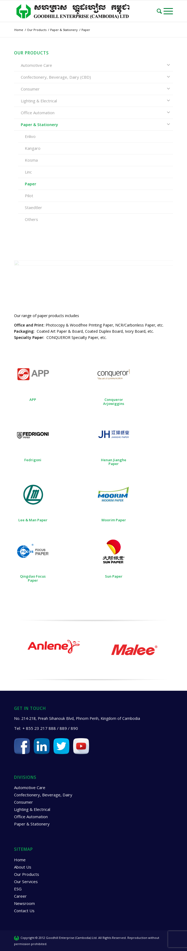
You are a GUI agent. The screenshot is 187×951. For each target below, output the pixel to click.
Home (20, 859)
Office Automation (38, 112)
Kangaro (32, 148)
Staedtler (33, 207)
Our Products (26, 874)
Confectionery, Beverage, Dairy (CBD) (56, 77)
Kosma (31, 160)
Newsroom (24, 903)
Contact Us (24, 910)
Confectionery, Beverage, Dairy (43, 794)
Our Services (26, 881)
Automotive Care (36, 65)
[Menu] (168, 11)
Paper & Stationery (39, 124)
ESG (18, 888)
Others (31, 219)
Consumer (30, 89)
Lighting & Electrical (39, 100)
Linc (28, 172)
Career (20, 896)
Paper (30, 183)
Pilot (29, 195)
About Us (22, 867)
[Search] (160, 11)
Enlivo (30, 136)
